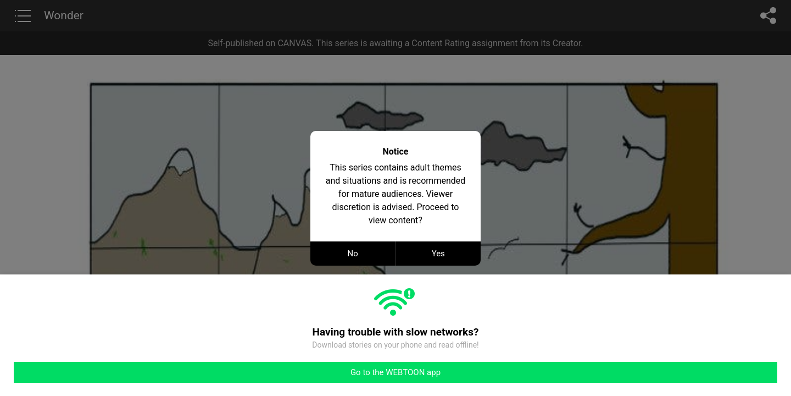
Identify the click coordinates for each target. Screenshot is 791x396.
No (353, 253)
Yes (438, 253)
